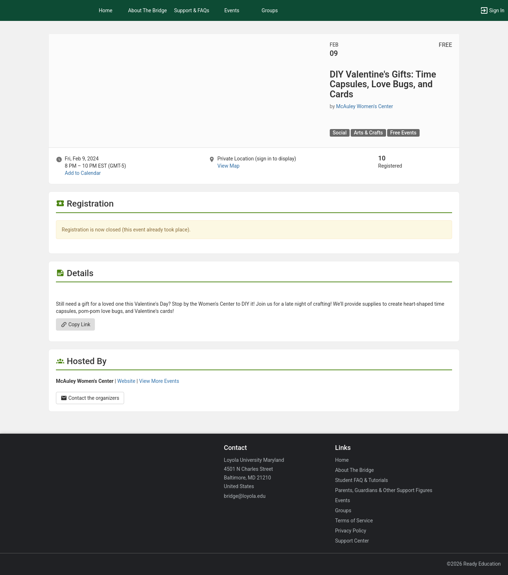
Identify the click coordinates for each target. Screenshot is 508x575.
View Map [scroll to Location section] (228, 166)
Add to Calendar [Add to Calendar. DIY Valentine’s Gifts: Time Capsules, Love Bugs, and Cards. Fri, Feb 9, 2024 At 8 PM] (83, 173)
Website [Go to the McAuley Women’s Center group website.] (126, 381)
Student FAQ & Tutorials (361, 480)
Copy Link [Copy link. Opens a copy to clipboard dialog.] (75, 324)
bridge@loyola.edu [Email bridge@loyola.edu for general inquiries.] (245, 496)
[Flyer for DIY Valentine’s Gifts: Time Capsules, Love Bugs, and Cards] (254, 293)
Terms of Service (354, 520)
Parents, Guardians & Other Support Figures (384, 490)
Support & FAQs (192, 10)
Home (342, 460)
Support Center (352, 541)
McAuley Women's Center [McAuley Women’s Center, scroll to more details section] (364, 106)
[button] (492, 10)
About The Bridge (147, 10)
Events (231, 10)
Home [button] (106, 10)
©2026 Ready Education (474, 564)
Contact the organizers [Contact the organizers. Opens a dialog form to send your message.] (90, 398)
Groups (270, 10)
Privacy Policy (350, 531)
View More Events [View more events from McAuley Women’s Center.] (159, 381)
